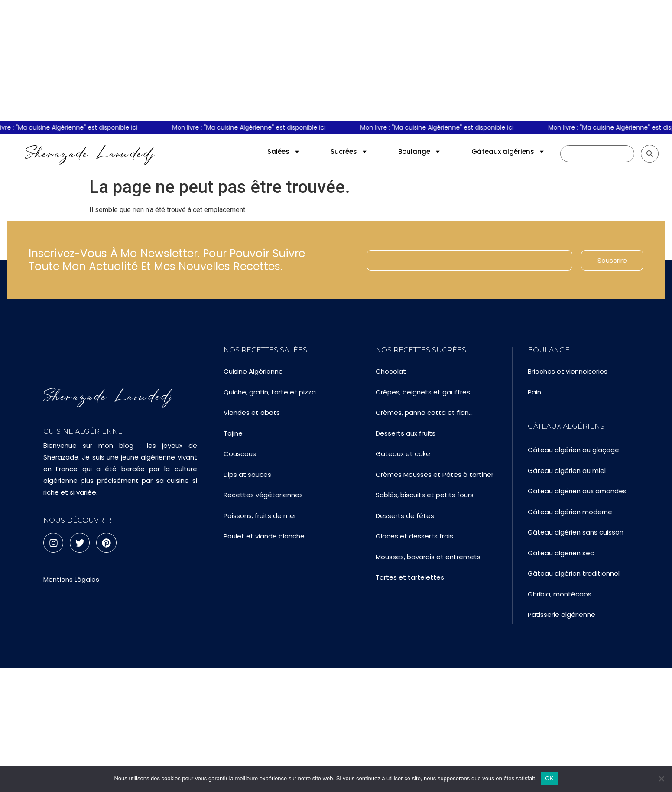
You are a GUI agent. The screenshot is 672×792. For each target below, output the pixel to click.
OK (549, 778)
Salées (283, 151)
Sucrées (349, 151)
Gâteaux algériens (508, 151)
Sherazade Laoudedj (90, 153)
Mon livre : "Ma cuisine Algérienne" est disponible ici (253, 127)
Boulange (419, 151)
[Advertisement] (336, 60)
